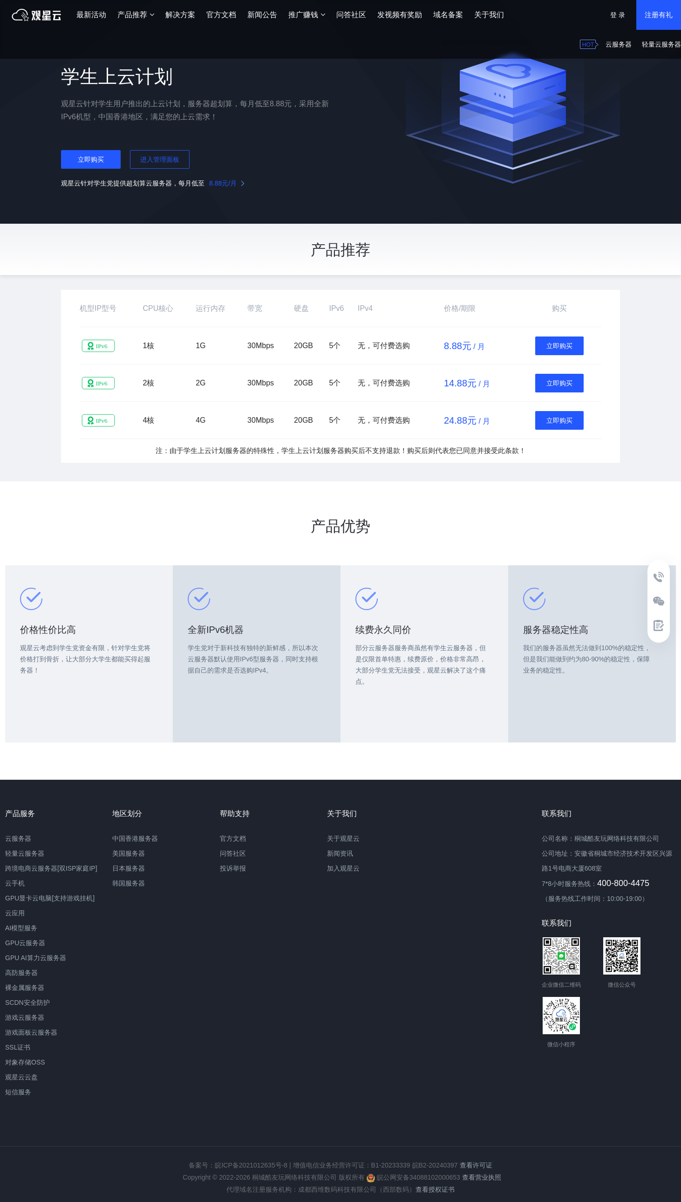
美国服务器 (128, 853)
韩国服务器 (128, 883)
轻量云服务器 (661, 44)
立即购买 (91, 159)
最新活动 (91, 15)
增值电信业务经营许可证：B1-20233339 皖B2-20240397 (375, 1165)
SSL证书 (17, 1047)
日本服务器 (128, 868)
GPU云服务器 (25, 943)
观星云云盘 (21, 1077)
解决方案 (180, 15)
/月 (226, 183)
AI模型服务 (21, 928)
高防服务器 (21, 972)
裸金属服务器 (24, 987)
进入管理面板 (159, 159)
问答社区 (351, 15)
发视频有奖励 (399, 15)
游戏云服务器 (24, 1017)
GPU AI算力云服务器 (35, 958)
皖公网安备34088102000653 (413, 1177)
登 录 (617, 15)
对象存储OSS (25, 1062)
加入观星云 (343, 868)
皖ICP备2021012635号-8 (251, 1165)
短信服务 (18, 1092)
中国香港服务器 (135, 838)
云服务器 (619, 44)
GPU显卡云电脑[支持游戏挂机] (50, 898)
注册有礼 (659, 15)
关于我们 (489, 15)
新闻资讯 (340, 853)
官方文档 (221, 15)
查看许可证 (476, 1165)
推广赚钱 (306, 15)
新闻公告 (262, 15)
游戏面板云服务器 (31, 1032)
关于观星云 (343, 838)
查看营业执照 (481, 1177)
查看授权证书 (435, 1189)
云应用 (15, 913)
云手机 (15, 883)
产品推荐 (135, 15)
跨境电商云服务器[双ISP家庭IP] (51, 868)
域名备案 (448, 15)
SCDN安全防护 (27, 1002)
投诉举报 (233, 868)
